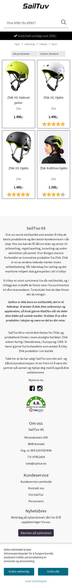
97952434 (38, 457)
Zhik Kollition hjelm (53, 168)
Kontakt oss (36, 488)
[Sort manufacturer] (24, 54)
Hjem (17, 44)
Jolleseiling (28, 44)
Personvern (36, 501)
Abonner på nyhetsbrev (36, 533)
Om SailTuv (36, 495)
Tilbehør (42, 44)
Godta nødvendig (19, 571)
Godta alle (53, 571)
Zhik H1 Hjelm (53, 97)
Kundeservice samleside (36, 481)
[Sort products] (51, 54)
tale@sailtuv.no (36, 463)
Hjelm (53, 44)
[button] (36, 405)
